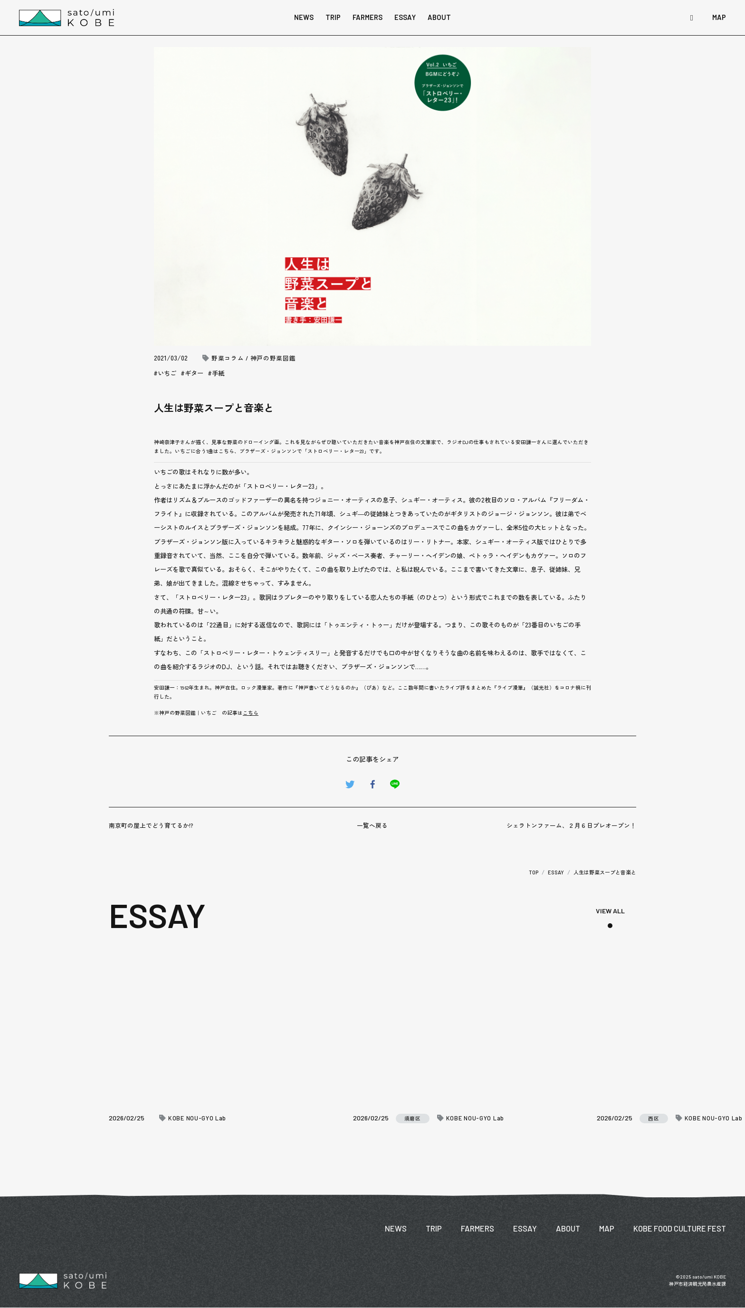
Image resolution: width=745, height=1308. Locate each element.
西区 (653, 1118)
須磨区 (412, 1118)
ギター (194, 373)
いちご (167, 373)
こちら (250, 712)
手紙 (218, 373)
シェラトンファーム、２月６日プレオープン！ (571, 825)
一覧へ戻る (372, 825)
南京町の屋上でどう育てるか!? (151, 825)
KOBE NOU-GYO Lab (197, 1118)
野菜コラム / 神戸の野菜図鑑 (253, 358)
